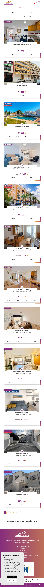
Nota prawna (28, 579)
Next (38, 32)
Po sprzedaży (24, 540)
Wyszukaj (22, 8)
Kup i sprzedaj (31, 540)
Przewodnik (17, 542)
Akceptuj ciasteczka (12, 576)
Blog (37, 540)
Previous (6, 32)
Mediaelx (30, 581)
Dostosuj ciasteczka (12, 580)
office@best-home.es (24, 546)
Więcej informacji (12, 573)
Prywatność (35, 579)
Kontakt (27, 542)
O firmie (14, 540)
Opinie (23, 542)
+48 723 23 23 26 (22, 550)
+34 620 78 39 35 (22, 548)
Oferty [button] (18, 540)
